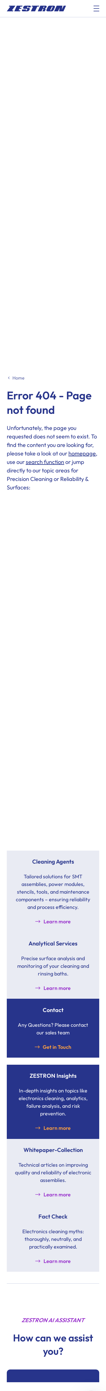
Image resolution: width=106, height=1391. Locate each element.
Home (18, 378)
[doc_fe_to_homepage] (36, 8)
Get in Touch (57, 1047)
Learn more (57, 921)
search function (45, 461)
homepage (82, 453)
